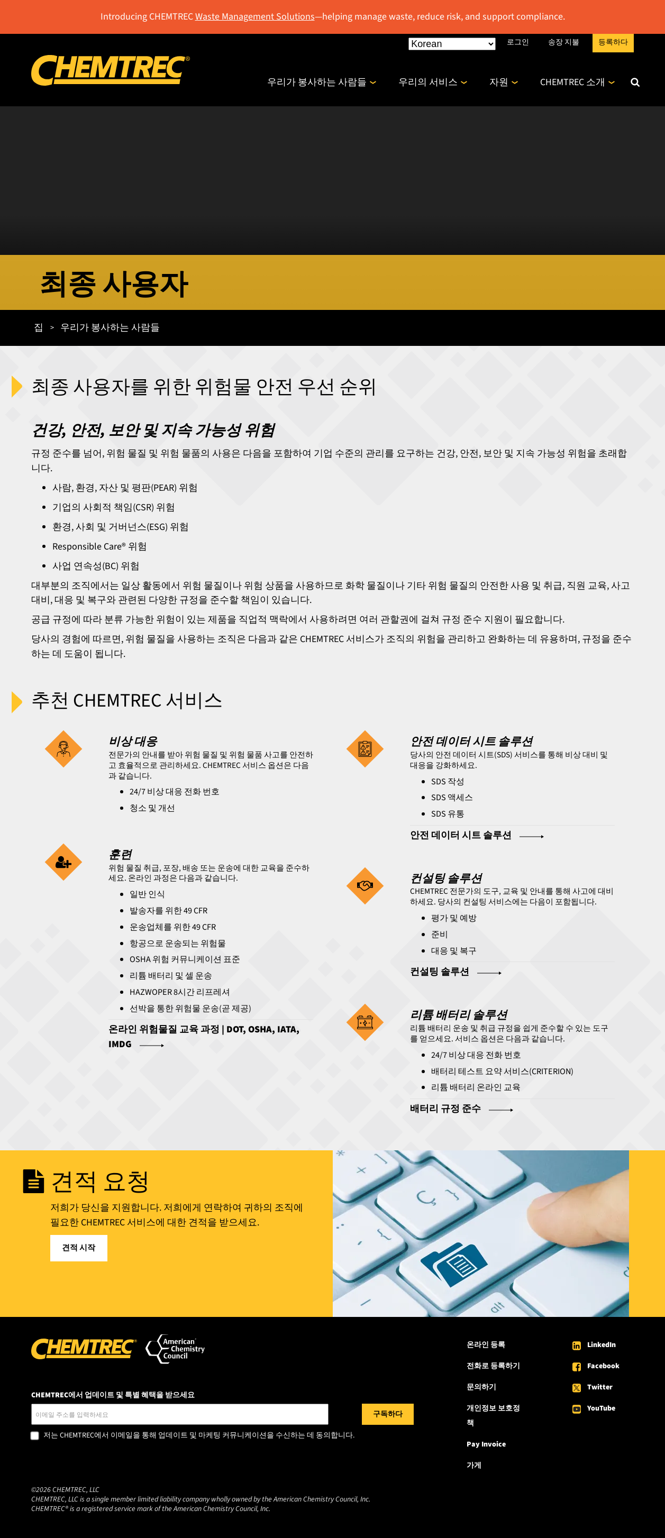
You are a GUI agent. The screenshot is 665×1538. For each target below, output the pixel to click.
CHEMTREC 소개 (572, 82)
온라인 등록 (486, 1345)
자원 (498, 82)
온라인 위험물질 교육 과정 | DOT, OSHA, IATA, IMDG (203, 1037)
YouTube (601, 1408)
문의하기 (481, 1387)
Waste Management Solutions (255, 16)
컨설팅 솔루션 (439, 971)
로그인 (518, 42)
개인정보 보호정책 (493, 1416)
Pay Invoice (486, 1444)
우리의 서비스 (428, 82)
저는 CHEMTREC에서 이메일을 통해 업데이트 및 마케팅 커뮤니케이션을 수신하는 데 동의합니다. (198, 1436)
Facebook (603, 1366)
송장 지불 (563, 42)
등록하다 (613, 42)
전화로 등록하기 (493, 1366)
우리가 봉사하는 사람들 (317, 82)
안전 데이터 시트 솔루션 (461, 835)
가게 (474, 1465)
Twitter (600, 1387)
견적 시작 (78, 1247)
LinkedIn (601, 1345)
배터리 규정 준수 (445, 1108)
